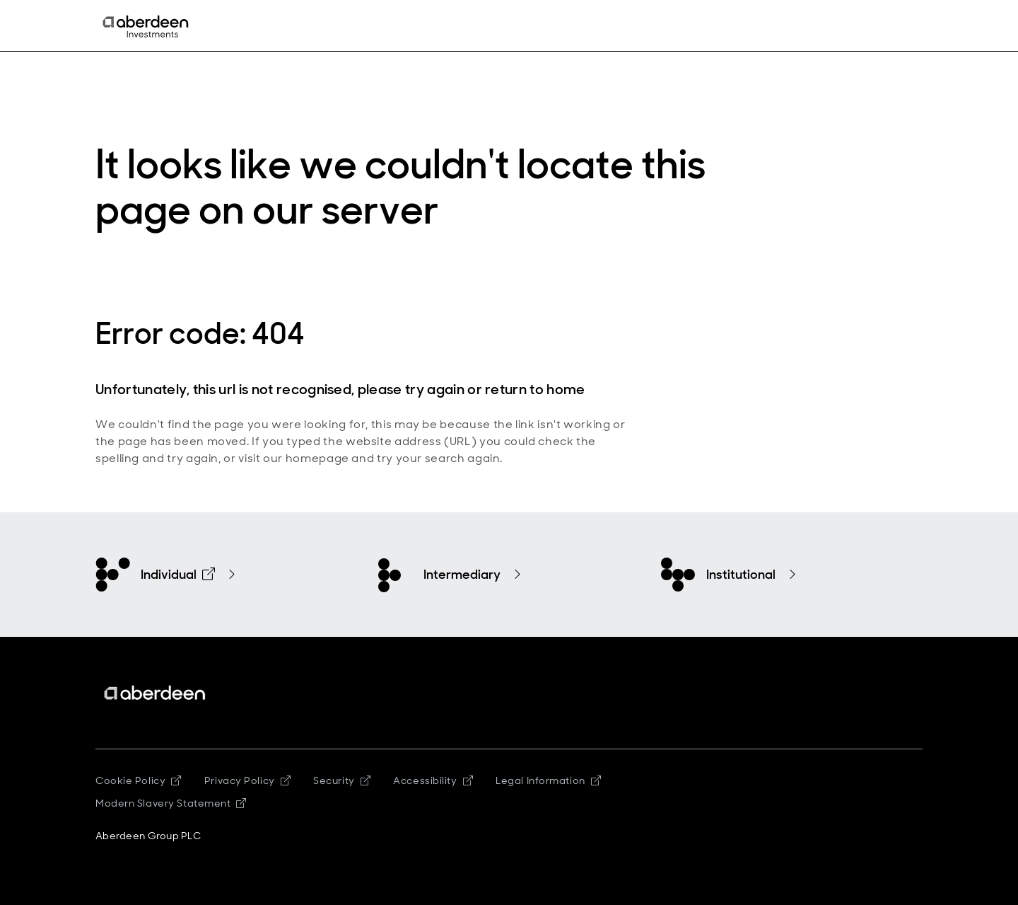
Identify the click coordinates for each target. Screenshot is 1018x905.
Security (341, 780)
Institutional (741, 574)
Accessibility (433, 780)
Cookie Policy (138, 780)
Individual (178, 574)
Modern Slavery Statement (171, 803)
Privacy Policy (247, 780)
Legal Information (548, 780)
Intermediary (462, 574)
